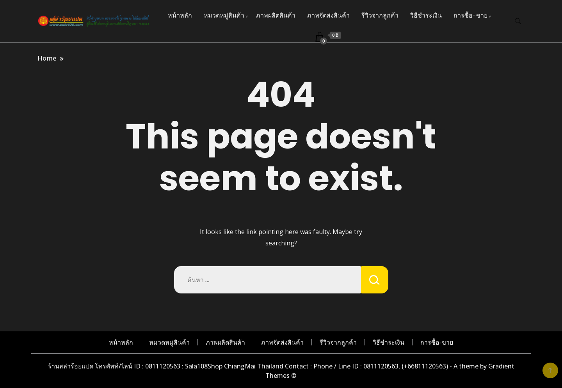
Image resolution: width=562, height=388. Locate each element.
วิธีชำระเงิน (426, 15)
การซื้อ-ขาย (470, 15)
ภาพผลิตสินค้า (275, 15)
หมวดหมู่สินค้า (224, 15)
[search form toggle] (518, 21)
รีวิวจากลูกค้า (379, 15)
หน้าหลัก (180, 15)
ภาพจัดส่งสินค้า (328, 15)
